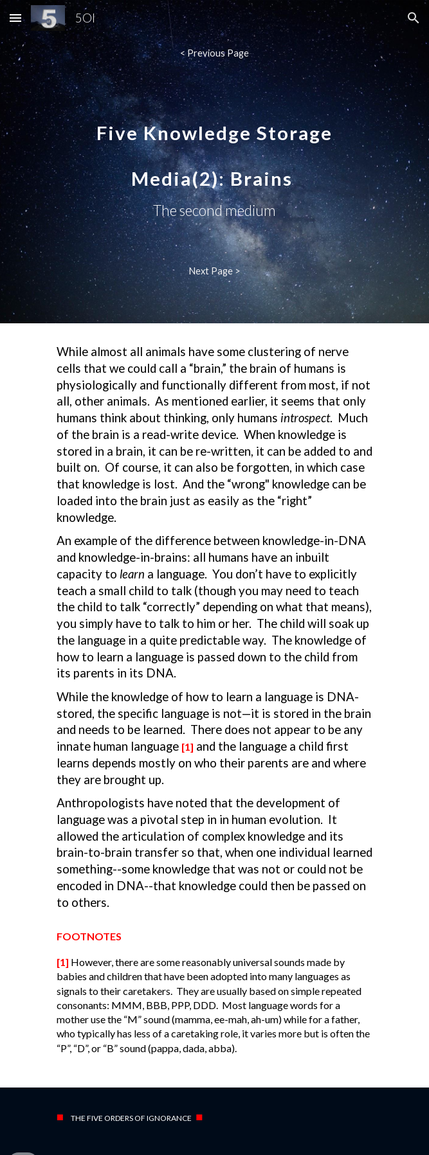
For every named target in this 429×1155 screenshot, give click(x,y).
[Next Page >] (214, 270)
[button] (15, 17)
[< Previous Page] (214, 52)
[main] (214, 161)
